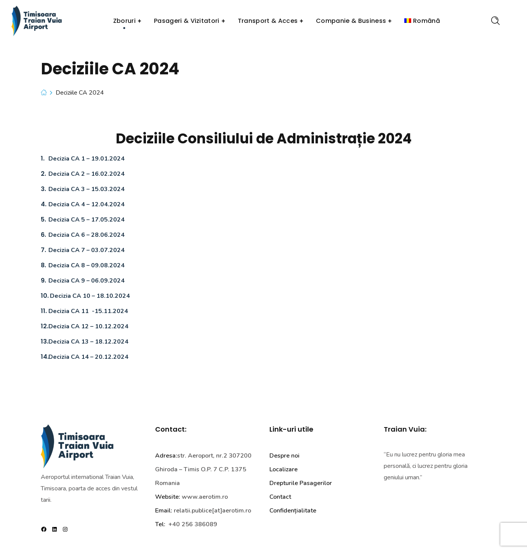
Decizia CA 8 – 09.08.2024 (86, 265)
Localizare (283, 469)
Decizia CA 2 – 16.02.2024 (86, 174)
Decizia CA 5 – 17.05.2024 (86, 219)
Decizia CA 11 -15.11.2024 (88, 311)
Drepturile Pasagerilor (300, 483)
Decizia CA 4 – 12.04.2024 (86, 204)
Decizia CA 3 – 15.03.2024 (86, 189)
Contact (280, 497)
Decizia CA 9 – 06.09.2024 (86, 280)
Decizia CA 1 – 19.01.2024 (86, 158)
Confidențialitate (292, 510)
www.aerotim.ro (205, 497)
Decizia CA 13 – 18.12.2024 (88, 341)
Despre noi (284, 455)
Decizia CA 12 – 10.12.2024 (88, 326)
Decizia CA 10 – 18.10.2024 (90, 296)
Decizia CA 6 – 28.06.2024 (86, 235)
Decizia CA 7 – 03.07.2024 (86, 250)
